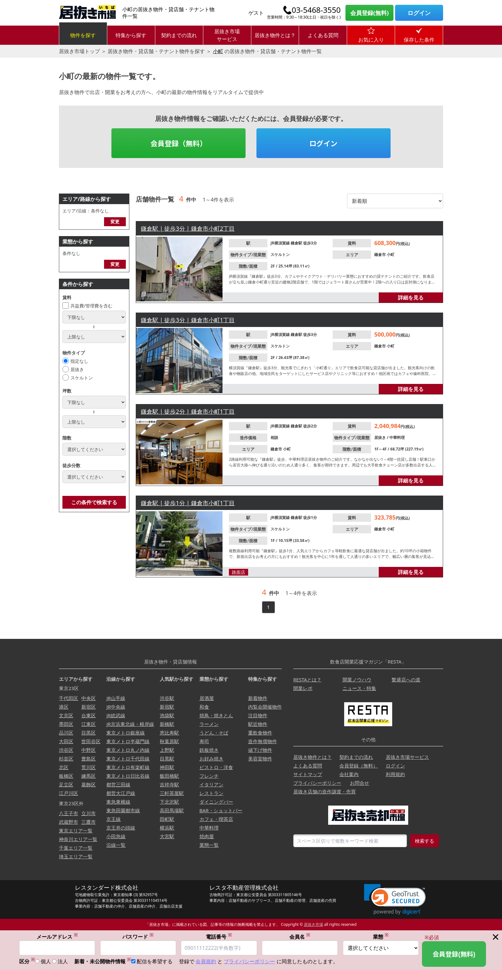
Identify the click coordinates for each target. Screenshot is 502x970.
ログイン (419, 13)
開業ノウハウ (357, 679)
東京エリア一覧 (76, 830)
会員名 (300, 936)
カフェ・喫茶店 (216, 819)
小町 (218, 51)
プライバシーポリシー (317, 783)
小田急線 (115, 836)
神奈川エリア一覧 (78, 839)
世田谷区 (91, 741)
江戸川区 (68, 793)
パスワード (138, 936)
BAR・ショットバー (220, 810)
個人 (46, 961)
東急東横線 (118, 802)
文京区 (66, 715)
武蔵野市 (68, 822)
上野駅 (167, 750)
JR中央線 (115, 707)
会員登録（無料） (178, 143)
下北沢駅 (169, 802)
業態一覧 (209, 845)
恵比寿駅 (169, 732)
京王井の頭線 (120, 827)
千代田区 (68, 698)
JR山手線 (115, 698)
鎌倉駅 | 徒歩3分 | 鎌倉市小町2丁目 (188, 228)
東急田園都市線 (123, 810)
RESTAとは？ (307, 679)
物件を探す (83, 35)
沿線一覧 (115, 845)
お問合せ (359, 783)
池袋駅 (167, 715)
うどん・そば (213, 732)
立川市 (88, 813)
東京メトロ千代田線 (128, 758)
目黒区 (88, 732)
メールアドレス (57, 936)
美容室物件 (260, 758)
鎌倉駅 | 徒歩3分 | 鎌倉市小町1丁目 (188, 320)
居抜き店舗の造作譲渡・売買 (324, 791)
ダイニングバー (216, 802)
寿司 (204, 741)
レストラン (211, 793)
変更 (114, 222)
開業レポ (302, 688)
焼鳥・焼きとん (216, 715)
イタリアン (211, 784)
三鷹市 (88, 822)
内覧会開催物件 (265, 707)
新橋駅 (167, 724)
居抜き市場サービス (227, 35)
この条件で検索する (94, 502)
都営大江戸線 (120, 793)
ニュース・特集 (359, 688)
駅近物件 (257, 724)
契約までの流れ (179, 35)
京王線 (113, 819)
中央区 (88, 698)
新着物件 (257, 698)
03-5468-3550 (316, 10)
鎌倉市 (380, 254)
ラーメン (209, 724)
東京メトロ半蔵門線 (128, 741)
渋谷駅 (167, 698)
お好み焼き (211, 758)
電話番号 (219, 936)
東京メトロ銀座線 (125, 732)
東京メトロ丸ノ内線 (128, 750)
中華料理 (397, 437)
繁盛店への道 (406, 679)
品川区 (66, 732)
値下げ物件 (260, 750)
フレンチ (209, 776)
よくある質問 (323, 35)
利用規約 (395, 774)
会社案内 (349, 774)
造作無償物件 (262, 741)
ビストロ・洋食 (216, 767)
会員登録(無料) (369, 13)
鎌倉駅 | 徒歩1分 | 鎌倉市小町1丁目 (188, 503)
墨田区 (66, 724)
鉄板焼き (209, 750)
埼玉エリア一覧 (76, 856)
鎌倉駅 (297, 243)
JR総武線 (115, 715)
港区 (64, 707)
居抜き (77, 369)
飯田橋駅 (169, 776)
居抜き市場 (313, 924)
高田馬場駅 (172, 810)
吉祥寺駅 (169, 784)
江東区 (88, 724)
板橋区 (66, 776)
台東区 (88, 715)
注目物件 (257, 715)
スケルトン (81, 378)
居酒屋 (206, 698)
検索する (424, 841)
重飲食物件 (260, 732)
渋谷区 (66, 750)
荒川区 (88, 767)
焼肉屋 (206, 836)
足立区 (66, 784)
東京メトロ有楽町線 (128, 767)
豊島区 (88, 758)
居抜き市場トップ (79, 51)
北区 (64, 767)
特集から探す (131, 35)
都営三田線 (118, 784)
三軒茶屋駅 (172, 793)
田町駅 (167, 819)
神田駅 (167, 767)
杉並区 (66, 758)
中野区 (88, 750)
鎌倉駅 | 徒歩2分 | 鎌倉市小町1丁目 (188, 411)
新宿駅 (167, 707)
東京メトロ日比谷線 (128, 776)
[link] (395, 899)
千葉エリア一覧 (76, 848)
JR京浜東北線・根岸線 (130, 724)
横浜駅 (167, 827)
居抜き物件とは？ (275, 35)
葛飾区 (88, 784)
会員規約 (206, 961)
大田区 (66, 741)
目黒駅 (167, 758)
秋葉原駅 (169, 741)
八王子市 (68, 813)
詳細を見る (411, 297)
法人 (63, 961)
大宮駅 (167, 836)
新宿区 (88, 707)
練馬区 (88, 776)
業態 (381, 936)
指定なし (79, 361)
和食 (204, 707)
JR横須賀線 (281, 243)
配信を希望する (155, 961)
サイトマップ (307, 774)
